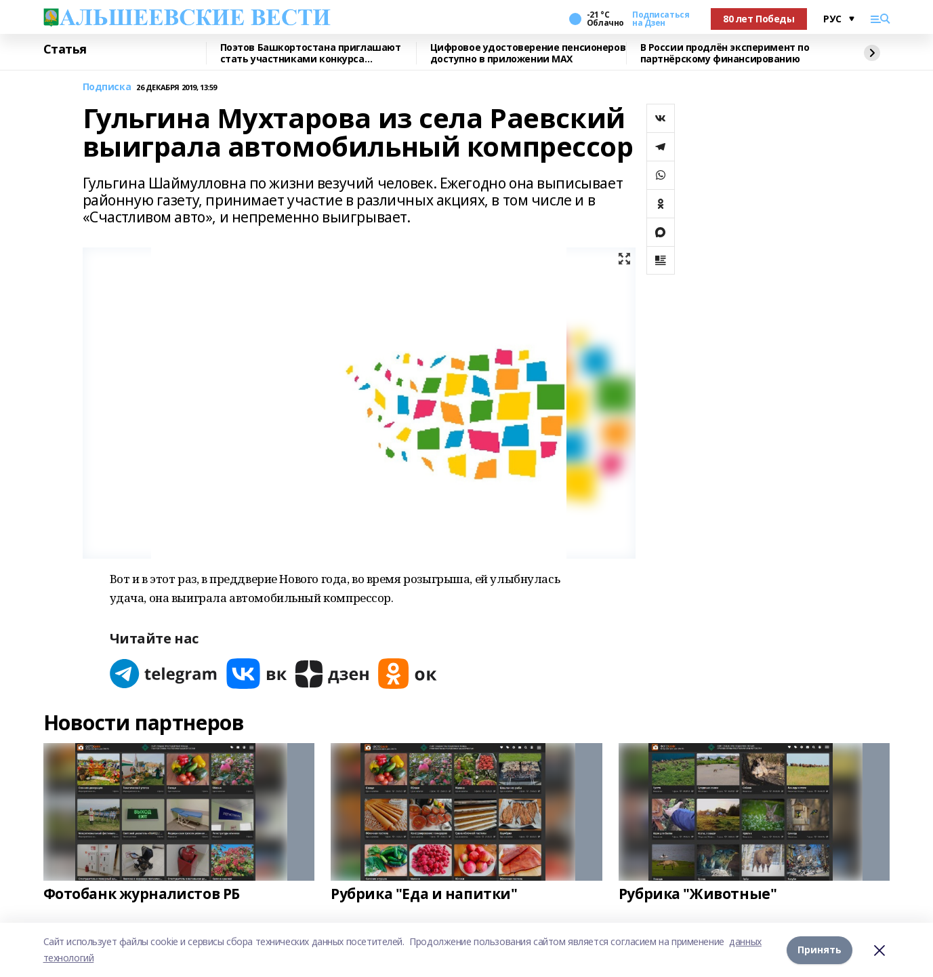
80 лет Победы (759, 18)
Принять (819, 949)
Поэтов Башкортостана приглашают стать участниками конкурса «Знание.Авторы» (310, 53)
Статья (65, 49)
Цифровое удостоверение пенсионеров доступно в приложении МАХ (528, 53)
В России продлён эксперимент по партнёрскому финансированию (725, 53)
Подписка (107, 87)
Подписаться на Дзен (660, 19)
